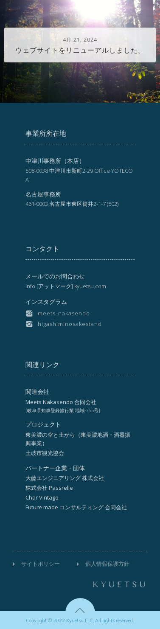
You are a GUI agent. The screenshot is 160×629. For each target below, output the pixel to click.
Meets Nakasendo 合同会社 (60, 402)
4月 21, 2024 (80, 39)
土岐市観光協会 (44, 453)
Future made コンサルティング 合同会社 (76, 507)
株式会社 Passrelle (49, 487)
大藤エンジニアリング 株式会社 (64, 478)
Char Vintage (42, 497)
